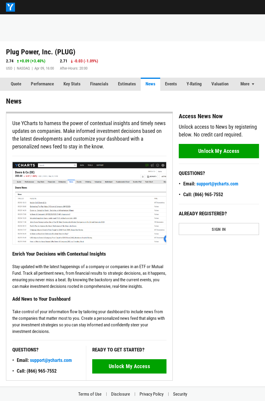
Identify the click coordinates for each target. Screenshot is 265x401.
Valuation (219, 84)
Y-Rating (194, 84)
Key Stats (72, 84)
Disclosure (120, 394)
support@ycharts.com (51, 360)
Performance (42, 84)
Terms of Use (90, 394)
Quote (16, 84)
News (150, 84)
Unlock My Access (129, 366)
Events (171, 84)
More (244, 84)
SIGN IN (219, 229)
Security (180, 394)
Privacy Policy (151, 394)
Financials (99, 84)
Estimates (127, 84)
